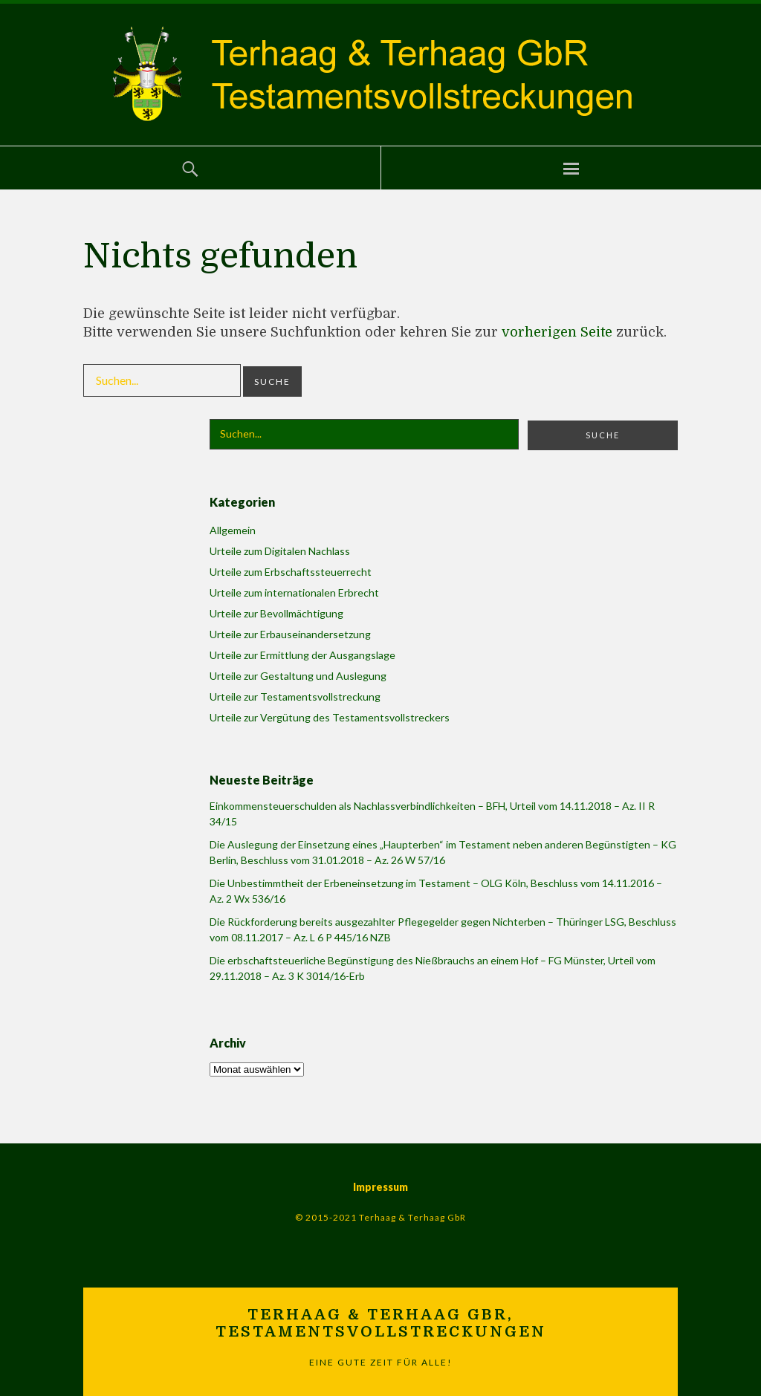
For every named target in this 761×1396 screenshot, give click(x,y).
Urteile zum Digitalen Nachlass (280, 551)
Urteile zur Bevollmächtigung (276, 613)
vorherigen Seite (557, 332)
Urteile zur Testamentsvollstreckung (295, 696)
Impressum (380, 1187)
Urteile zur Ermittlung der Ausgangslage (302, 655)
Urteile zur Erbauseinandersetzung (290, 634)
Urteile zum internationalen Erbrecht (294, 592)
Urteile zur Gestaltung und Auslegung (298, 675)
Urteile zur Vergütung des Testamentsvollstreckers (330, 717)
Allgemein (233, 530)
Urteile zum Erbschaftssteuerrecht (291, 571)
